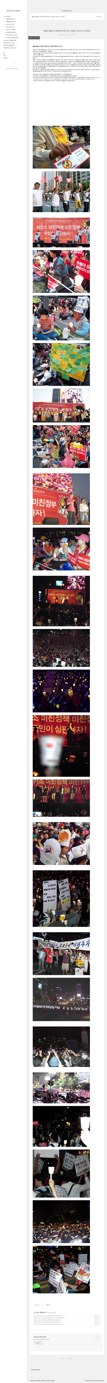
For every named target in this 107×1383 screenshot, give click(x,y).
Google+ (53, 1380)
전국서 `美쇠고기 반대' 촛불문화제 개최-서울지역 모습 (48, 1324)
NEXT (71, 1358)
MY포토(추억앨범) (10, 40)
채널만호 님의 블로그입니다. (42, 1339)
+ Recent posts (35, 1369)
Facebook (43, 1380)
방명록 (5, 58)
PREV (62, 1358)
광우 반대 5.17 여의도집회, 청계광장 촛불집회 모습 (47, 1322)
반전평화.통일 (11, 32)
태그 (5, 55)
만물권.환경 (10, 19)
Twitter (38, 1380)
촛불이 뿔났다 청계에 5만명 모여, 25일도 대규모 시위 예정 (48, 16)
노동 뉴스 (10, 29)
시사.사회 (7, 16)
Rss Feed (32, 1380)
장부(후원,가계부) (10, 48)
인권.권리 (10, 24)
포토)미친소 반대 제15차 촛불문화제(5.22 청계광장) (47, 1320)
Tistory (92, 1380)
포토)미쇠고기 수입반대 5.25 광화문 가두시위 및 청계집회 (49, 1317)
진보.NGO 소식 (11, 35)
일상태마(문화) (9, 45)
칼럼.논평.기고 (9, 43)
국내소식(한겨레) (12, 37)
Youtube (48, 1380)
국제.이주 (10, 27)
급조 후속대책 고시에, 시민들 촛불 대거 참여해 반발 (47, 1315)
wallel (102, 1380)
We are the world (13, 11)
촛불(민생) (10, 21)
